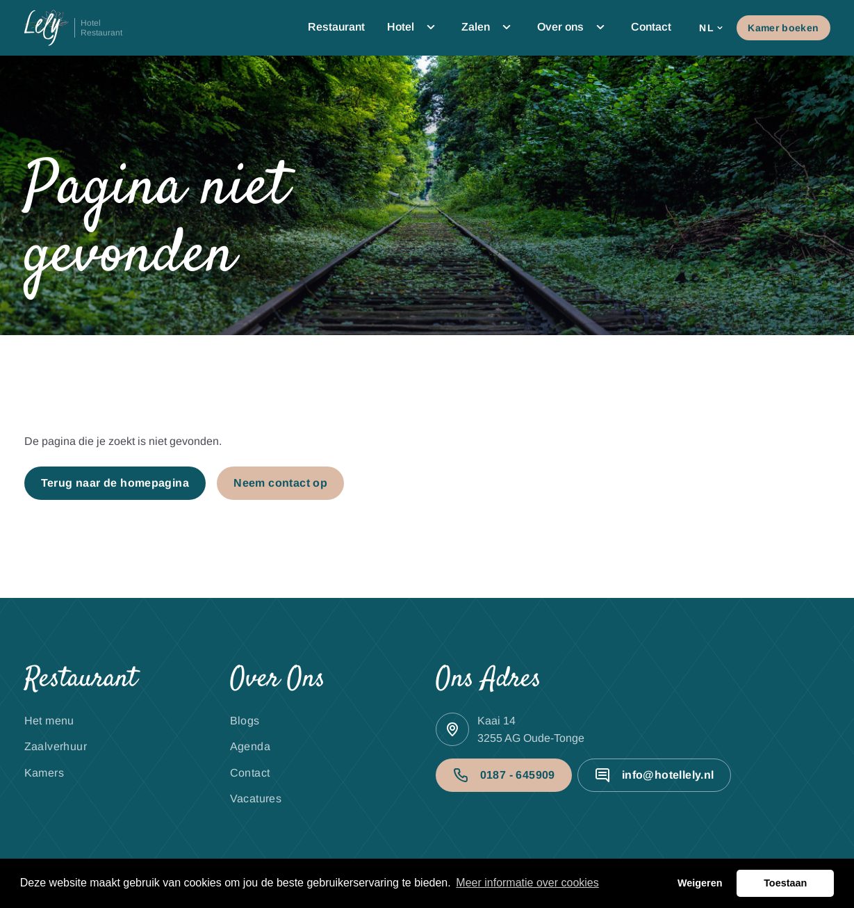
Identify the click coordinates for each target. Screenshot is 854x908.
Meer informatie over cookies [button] (527, 883)
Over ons (573, 27)
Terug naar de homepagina (115, 483)
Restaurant (336, 27)
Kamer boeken (783, 27)
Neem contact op (280, 483)
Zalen (488, 27)
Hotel (413, 27)
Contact (651, 27)
